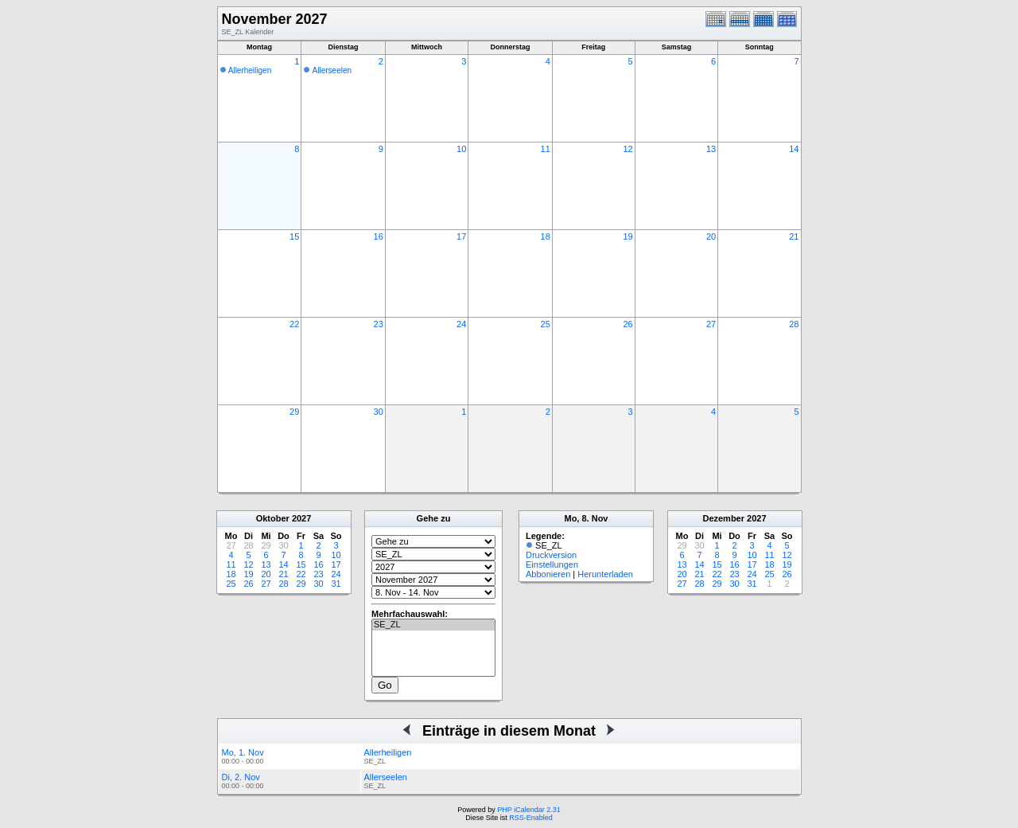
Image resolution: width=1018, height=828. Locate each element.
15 (294, 236)
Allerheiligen (249, 70)
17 (461, 236)
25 (545, 324)
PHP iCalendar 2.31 (528, 810)
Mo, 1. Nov (243, 752)
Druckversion (551, 555)
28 (793, 324)
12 (627, 149)
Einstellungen (552, 564)
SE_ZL (433, 625)
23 (378, 324)
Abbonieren (548, 574)
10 (461, 149)
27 (711, 324)
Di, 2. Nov (241, 777)
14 (793, 149)
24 (461, 324)
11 (545, 149)
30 (378, 411)
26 (627, 324)
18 (545, 236)
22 (294, 324)
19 (627, 236)
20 (711, 236)
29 (294, 411)
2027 (301, 518)
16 (378, 236)
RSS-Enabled (531, 818)
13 (711, 149)
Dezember (723, 518)
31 (335, 583)
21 (793, 236)
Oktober (272, 518)
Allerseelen (332, 70)
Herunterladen (605, 574)
